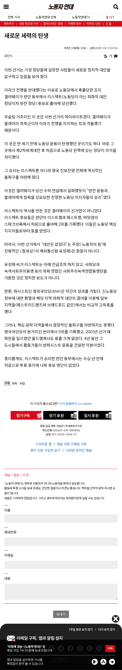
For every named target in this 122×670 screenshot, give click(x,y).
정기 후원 (56, 415)
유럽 (22, 383)
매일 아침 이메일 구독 (72, 444)
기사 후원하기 (75, 404)
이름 (7, 510)
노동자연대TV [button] (81, 17)
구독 (110, 649)
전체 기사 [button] (14, 17)
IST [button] (110, 17)
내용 (7, 578)
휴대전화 (10, 532)
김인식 (8, 56)
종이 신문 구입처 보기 (45, 450)
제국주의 (9, 24)
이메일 (8, 555)
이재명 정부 (74, 24)
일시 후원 (91, 415)
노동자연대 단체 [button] (46, 17)
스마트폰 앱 (43, 444)
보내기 (61, 614)
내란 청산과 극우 (29, 24)
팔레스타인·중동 (53, 24)
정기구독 (23, 415)
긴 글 (108, 24)
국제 (14, 383)
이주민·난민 (93, 24)
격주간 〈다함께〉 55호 (75, 48)
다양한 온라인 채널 (79, 450)
